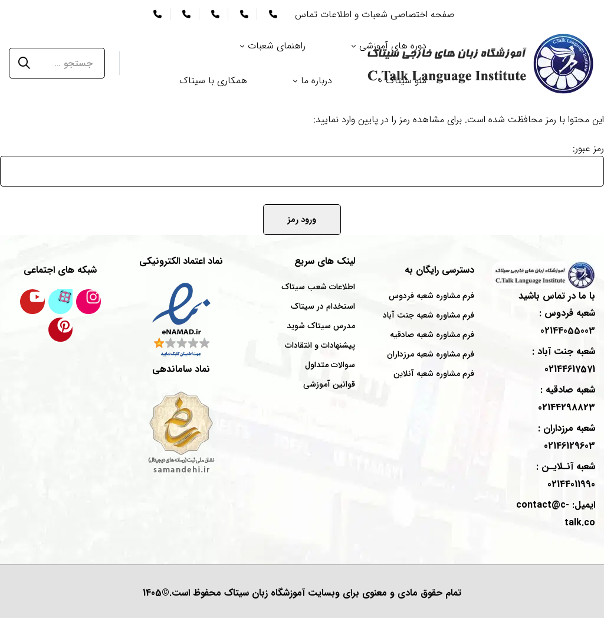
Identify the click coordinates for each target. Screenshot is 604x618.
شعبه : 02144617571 (563, 360)
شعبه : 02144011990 (565, 475)
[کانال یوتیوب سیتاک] (32, 301)
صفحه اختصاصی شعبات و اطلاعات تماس (374, 14)
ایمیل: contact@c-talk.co (555, 514)
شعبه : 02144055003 (567, 322)
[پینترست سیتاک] (60, 330)
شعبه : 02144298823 (566, 398)
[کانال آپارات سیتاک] (60, 301)
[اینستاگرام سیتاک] (88, 301)
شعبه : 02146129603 (566, 437)
